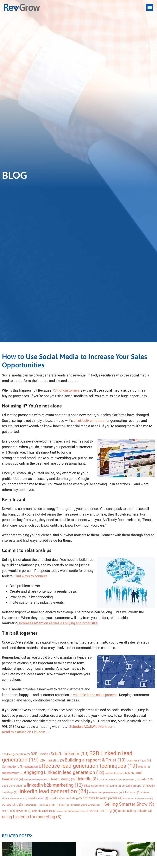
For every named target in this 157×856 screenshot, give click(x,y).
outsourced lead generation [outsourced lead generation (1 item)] (138, 798)
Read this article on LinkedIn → (25, 732)
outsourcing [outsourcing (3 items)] (12, 804)
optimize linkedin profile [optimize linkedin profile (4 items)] (102, 798)
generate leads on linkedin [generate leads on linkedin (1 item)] (119, 773)
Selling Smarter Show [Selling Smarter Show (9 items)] (129, 804)
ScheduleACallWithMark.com (91, 727)
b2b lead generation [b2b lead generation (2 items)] (16, 754)
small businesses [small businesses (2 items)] (44, 810)
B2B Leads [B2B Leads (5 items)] (42, 754)
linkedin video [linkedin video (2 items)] (38, 798)
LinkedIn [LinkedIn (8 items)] (87, 778)
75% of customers (66, 390)
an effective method (88, 421)
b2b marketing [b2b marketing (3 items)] (52, 760)
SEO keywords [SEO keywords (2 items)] (20, 810)
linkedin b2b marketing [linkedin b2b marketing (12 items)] (55, 785)
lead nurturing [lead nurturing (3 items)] (63, 779)
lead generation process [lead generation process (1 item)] (37, 779)
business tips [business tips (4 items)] (138, 760)
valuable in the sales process (95, 695)
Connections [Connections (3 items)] (13, 766)
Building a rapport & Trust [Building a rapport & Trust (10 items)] (95, 760)
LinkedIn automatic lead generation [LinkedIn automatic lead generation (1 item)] (117, 779)
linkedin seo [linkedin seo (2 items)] (131, 792)
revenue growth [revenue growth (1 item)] (49, 805)
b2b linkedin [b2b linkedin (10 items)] (72, 753)
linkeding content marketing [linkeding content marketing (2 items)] (102, 785)
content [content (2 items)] (31, 766)
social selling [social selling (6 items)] (103, 810)
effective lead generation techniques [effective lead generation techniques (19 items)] (88, 766)
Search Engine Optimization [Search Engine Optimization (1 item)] (88, 805)
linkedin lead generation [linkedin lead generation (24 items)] (53, 791)
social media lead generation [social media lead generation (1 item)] (73, 811)
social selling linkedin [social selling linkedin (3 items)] (135, 811)
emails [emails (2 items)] (144, 766)
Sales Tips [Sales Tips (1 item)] (66, 805)
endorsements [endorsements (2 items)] (12, 772)
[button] (149, 7)
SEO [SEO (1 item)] (5, 811)
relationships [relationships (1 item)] (32, 805)
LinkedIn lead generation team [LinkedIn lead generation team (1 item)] (105, 792)
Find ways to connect (30, 576)
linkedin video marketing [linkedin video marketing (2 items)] (65, 798)
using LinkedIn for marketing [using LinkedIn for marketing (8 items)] (31, 816)
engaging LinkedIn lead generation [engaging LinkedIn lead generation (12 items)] (64, 772)
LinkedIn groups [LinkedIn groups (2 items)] (133, 785)
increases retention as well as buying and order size (57, 623)
